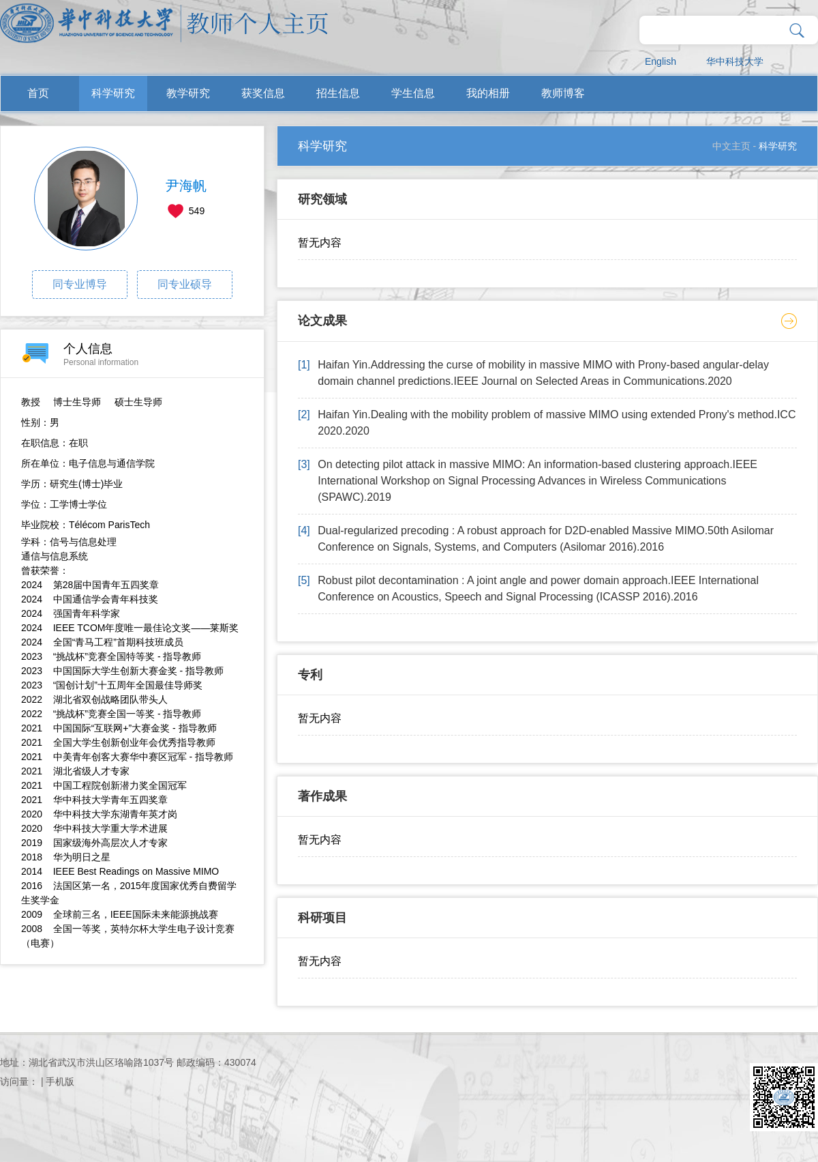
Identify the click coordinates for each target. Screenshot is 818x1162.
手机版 (60, 1081)
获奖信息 (263, 93)
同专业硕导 (184, 284)
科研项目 (322, 918)
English (660, 61)
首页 (38, 93)
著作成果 (322, 796)
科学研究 (113, 93)
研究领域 (322, 199)
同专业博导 (79, 284)
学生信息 (413, 93)
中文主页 (731, 146)
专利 (310, 675)
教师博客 (563, 93)
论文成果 (322, 321)
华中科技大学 (734, 61)
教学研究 (188, 93)
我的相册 (488, 93)
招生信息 (338, 93)
